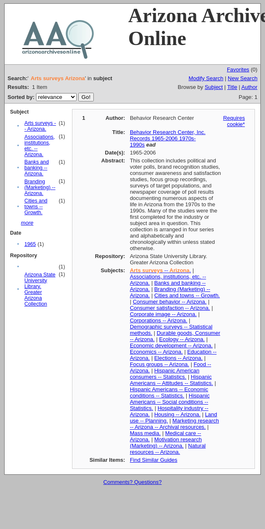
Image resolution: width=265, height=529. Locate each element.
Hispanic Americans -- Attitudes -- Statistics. (171, 380)
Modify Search (205, 78)
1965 (30, 244)
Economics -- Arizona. (156, 352)
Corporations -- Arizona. (158, 320)
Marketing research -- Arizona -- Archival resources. (174, 424)
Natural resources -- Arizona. (168, 449)
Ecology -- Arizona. (182, 339)
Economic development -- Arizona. (171, 345)
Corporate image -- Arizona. (163, 314)
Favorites (238, 69)
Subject (214, 87)
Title (232, 87)
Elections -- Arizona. (178, 358)
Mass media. (145, 433)
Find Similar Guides (153, 460)
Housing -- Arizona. (177, 414)
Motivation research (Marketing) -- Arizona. (166, 442)
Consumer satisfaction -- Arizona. (170, 308)
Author (249, 87)
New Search (242, 78)
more (27, 223)
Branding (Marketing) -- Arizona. (39, 187)
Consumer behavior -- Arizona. (169, 302)
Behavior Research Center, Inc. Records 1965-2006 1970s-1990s (168, 138)
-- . (160, 270)
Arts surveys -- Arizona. (40, 126)
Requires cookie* (234, 121)
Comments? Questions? (132, 482)
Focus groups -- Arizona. (159, 364)
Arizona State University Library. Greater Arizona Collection (39, 289)
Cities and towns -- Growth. (35, 206)
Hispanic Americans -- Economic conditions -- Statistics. (169, 392)
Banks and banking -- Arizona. (36, 168)
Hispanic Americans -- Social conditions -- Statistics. (170, 401)
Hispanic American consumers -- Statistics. (164, 373)
